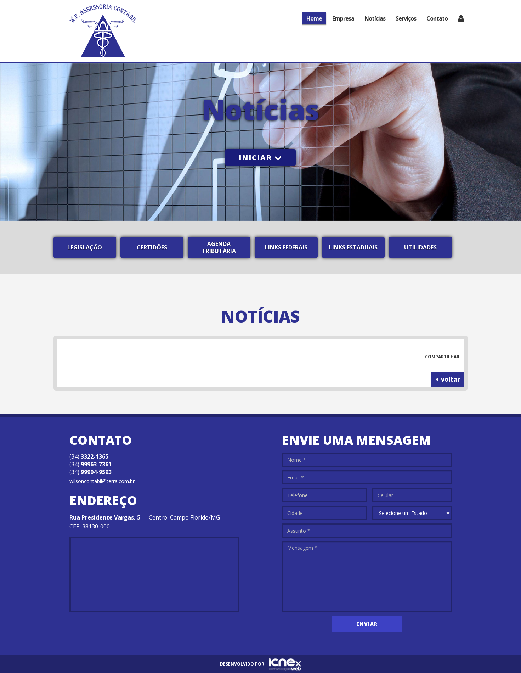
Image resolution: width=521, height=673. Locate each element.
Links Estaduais (353, 247)
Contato (437, 18)
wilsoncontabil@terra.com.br (102, 481)
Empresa (343, 18)
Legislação (84, 247)
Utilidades (420, 247)
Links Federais (286, 247)
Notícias (374, 18)
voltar (448, 379)
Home (314, 18)
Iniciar (260, 157)
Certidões (152, 247)
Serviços (406, 18)
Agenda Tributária (219, 247)
